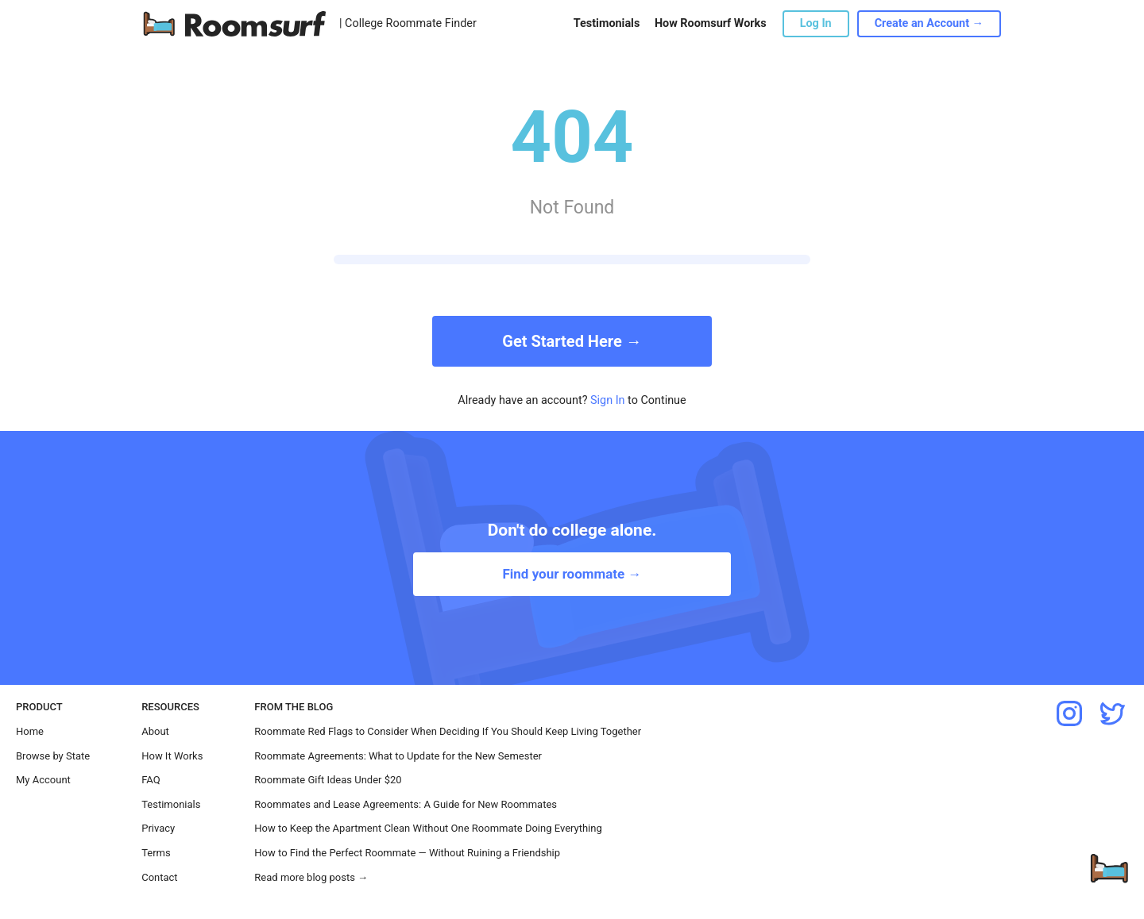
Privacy (158, 828)
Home (30, 731)
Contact (159, 877)
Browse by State (53, 756)
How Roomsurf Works (711, 23)
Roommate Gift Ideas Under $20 (327, 780)
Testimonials (607, 23)
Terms (156, 853)
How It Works (172, 756)
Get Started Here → (571, 341)
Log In (816, 23)
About (155, 731)
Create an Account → (929, 23)
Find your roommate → (571, 574)
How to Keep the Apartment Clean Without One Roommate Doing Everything (427, 828)
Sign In (607, 400)
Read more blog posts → (311, 877)
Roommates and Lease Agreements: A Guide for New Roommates (405, 804)
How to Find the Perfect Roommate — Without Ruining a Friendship (407, 853)
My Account (43, 780)
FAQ (150, 780)
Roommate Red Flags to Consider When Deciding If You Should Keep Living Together (447, 731)
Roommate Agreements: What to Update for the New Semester (398, 756)
